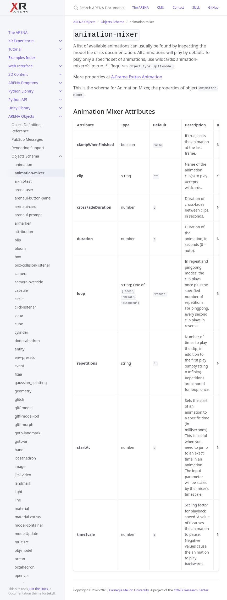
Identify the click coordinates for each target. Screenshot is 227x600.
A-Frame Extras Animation (136, 76)
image (20, 466)
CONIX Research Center (191, 589)
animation (23, 164)
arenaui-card (25, 206)
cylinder (21, 332)
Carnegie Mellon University (129, 589)
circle (19, 298)
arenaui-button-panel (33, 198)
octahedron (25, 567)
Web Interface (20, 65)
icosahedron (25, 458)
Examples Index (22, 57)
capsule (21, 290)
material (22, 508)
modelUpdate (26, 533)
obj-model (23, 550)
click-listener (25, 307)
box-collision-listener (32, 265)
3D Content (18, 74)
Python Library (21, 91)
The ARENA (17, 32)
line (18, 500)
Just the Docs (38, 589)
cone (19, 315)
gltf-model (23, 407)
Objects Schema (25, 156)
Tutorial (14, 49)
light (19, 491)
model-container (29, 525)
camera (21, 273)
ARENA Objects (21, 116)
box (18, 256)
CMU (160, 7)
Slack (196, 7)
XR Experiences (21, 40)
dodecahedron (27, 340)
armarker (23, 223)
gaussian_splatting (31, 382)
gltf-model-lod (27, 416)
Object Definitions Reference (27, 127)
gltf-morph (24, 424)
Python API (17, 99)
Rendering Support (28, 147)
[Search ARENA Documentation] (96, 7)
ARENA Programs (23, 82)
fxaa (18, 374)
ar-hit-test (23, 181)
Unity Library (19, 107)
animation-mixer (30, 172)
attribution (24, 231)
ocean (20, 558)
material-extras (28, 516)
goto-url (22, 441)
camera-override (29, 281)
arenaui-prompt (28, 214)
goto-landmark (27, 432)
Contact (178, 7)
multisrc (22, 541)
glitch (19, 399)
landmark (23, 483)
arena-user (24, 189)
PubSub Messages (27, 139)
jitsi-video (23, 474)
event (19, 365)
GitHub (213, 7)
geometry (23, 390)
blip (18, 239)
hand (19, 449)
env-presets (25, 357)
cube (19, 323)
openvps (22, 575)
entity (19, 349)
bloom (20, 248)
